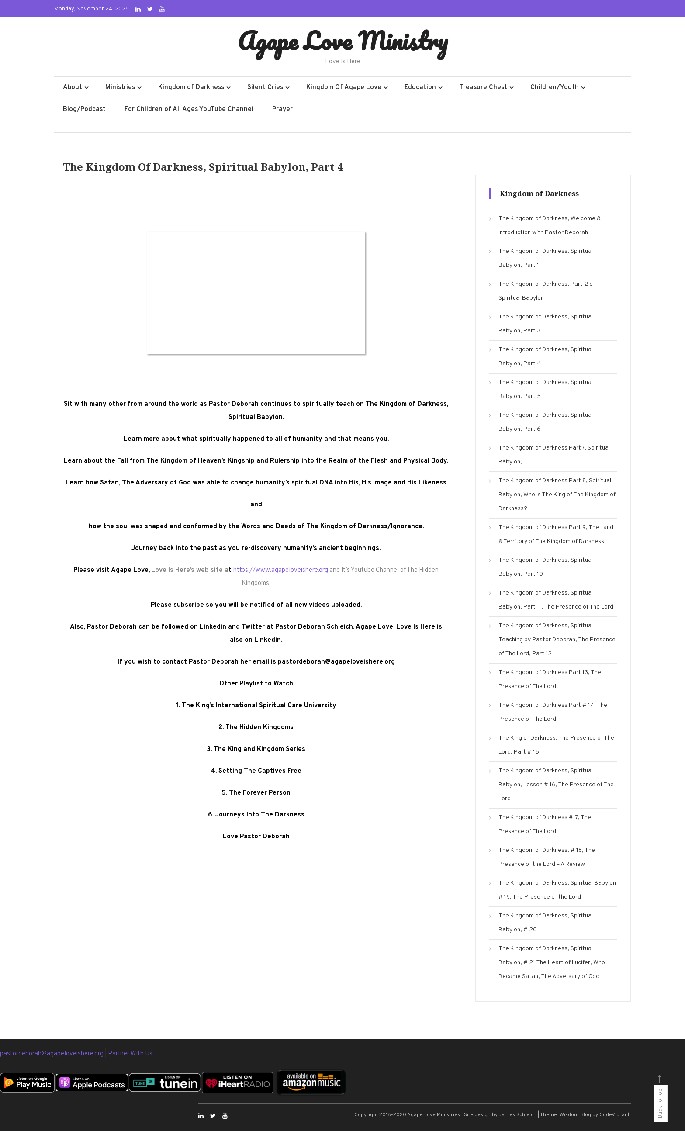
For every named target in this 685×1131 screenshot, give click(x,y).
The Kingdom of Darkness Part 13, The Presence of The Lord (549, 679)
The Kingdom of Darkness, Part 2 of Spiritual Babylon (546, 291)
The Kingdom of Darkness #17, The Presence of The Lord (544, 824)
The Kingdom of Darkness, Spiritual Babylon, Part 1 (545, 258)
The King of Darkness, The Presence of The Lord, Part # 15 (556, 745)
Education (420, 87)
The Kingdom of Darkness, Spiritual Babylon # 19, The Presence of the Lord (557, 890)
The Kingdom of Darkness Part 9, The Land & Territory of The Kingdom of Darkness (555, 534)
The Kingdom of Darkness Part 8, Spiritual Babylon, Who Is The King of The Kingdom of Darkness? (557, 494)
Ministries (120, 87)
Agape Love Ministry (343, 41)
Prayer (282, 109)
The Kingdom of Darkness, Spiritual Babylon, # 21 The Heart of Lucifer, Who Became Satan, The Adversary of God (551, 962)
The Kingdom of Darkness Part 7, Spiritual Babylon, (554, 455)
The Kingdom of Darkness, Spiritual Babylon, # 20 (545, 923)
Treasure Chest (483, 87)
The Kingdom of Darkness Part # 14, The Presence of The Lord (552, 712)
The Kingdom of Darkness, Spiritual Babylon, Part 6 (545, 422)
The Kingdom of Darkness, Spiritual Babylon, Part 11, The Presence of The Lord (555, 600)
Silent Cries (265, 87)
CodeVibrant (614, 1114)
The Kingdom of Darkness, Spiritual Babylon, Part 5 (545, 389)
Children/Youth (554, 87)
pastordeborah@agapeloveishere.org (52, 1054)
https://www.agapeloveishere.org (280, 570)
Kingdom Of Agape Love (343, 87)
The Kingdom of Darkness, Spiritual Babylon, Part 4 (545, 356)
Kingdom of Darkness (191, 87)
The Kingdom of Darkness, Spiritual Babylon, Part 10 (545, 567)
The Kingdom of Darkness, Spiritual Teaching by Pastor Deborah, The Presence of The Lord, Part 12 (557, 639)
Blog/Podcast (84, 109)
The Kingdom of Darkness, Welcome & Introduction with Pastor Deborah (549, 225)
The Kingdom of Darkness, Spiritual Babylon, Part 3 (545, 324)
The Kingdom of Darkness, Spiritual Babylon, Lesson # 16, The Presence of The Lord (556, 784)
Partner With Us (130, 1054)
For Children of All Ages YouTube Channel (189, 109)
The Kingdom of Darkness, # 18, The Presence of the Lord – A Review (546, 857)
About (72, 87)
